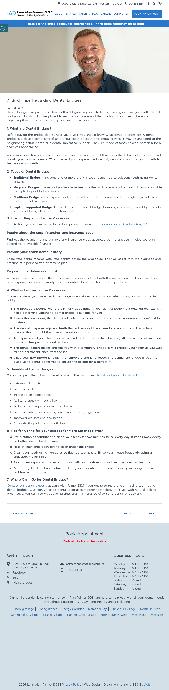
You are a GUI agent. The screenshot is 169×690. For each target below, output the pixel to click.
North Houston (150, 609)
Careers (106, 13)
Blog (95, 13)
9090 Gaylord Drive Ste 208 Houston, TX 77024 (90, 3)
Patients (84, 13)
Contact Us (121, 13)
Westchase (139, 615)
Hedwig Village (24, 609)
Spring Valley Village (24, 615)
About (59, 13)
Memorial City (97, 609)
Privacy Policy (71, 685)
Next (152, 514)
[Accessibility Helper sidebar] (4, 28)
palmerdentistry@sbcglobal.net (83, 564)
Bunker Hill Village (123, 609)
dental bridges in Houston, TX (118, 375)
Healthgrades (20, 582)
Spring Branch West (114, 615)
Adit (147, 685)
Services (71, 13)
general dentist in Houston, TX (124, 224)
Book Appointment (147, 14)
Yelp (12, 577)
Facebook (16, 572)
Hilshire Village (53, 615)
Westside (157, 615)
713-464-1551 (134, 4)
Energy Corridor (73, 609)
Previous (129, 514)
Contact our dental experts (27, 485)
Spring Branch (47, 609)
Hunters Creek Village (81, 615)
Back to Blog (23, 514)
